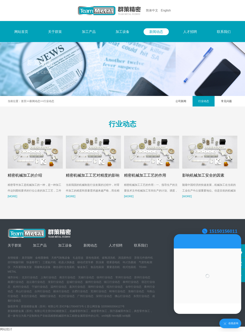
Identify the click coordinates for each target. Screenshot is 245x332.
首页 (23, 101)
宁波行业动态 (40, 286)
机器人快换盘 (67, 262)
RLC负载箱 (129, 262)
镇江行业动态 (112, 281)
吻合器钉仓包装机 (64, 267)
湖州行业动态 (96, 286)
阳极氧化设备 (42, 267)
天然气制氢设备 (60, 257)
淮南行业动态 (136, 291)
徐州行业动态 (105, 277)
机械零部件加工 (79, 311)
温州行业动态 (59, 286)
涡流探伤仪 (124, 257)
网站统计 (6, 329)
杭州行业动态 (21, 286)
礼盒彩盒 (78, 257)
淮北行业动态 (29, 296)
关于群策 (55, 32)
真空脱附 (27, 257)
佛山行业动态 (123, 296)
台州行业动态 (42, 291)
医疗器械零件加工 (120, 311)
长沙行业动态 (67, 296)
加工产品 (89, 32)
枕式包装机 (129, 267)
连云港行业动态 (35, 281)
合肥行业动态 (80, 291)
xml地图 (106, 315)
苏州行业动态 (142, 277)
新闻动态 (156, 32)
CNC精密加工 (59, 311)
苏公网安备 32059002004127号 (106, 306)
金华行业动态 (133, 286)
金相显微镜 (42, 257)
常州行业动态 (123, 277)
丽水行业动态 (61, 291)
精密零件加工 (99, 311)
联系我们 (224, 32)
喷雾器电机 (113, 262)
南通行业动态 (16, 281)
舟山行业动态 (24, 291)
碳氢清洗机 (108, 257)
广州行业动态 (85, 296)
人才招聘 (190, 32)
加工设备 (122, 32)
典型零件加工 (142, 311)
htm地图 (117, 315)
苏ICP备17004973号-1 (72, 306)
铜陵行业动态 (48, 296)
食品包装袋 (97, 267)
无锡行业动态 (86, 277)
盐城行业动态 (75, 281)
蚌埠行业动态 (117, 291)
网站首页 (21, 32)
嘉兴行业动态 (77, 286)
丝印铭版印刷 (16, 262)
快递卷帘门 (33, 262)
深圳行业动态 (104, 296)
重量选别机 (113, 267)
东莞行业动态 (141, 296)
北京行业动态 (30, 277)
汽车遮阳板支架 (22, 267)
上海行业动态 (49, 277)
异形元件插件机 (143, 257)
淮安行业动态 (56, 281)
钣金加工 (82, 267)
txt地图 (126, 315)
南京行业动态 (67, 277)
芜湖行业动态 (99, 291)
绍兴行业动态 (115, 286)
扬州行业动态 (93, 281)
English (166, 10)
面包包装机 (92, 257)
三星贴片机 (49, 262)
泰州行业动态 (131, 281)
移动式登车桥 (85, 262)
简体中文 (152, 10)
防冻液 (100, 262)
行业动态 (48, 101)
